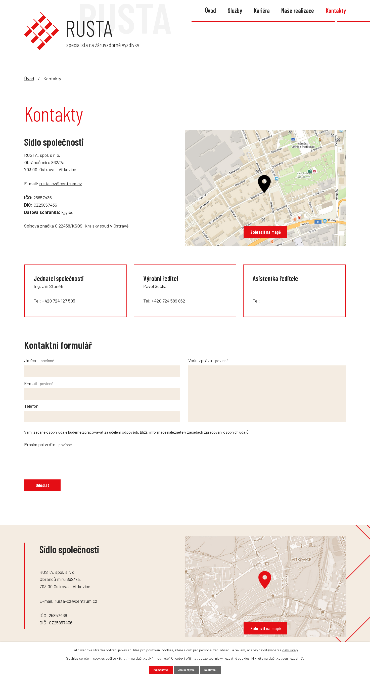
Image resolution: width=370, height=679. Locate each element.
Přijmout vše (158, 670)
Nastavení (213, 670)
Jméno (39, 360)
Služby (235, 10)
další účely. (290, 649)
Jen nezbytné (186, 670)
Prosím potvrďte (48, 444)
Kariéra (262, 10)
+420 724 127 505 (58, 301)
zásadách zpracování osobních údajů (218, 432)
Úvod (210, 10)
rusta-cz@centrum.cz (60, 183)
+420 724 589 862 (168, 301)
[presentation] (62, 459)
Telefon (31, 406)
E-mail (38, 383)
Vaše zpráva (208, 360)
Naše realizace (297, 10)
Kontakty (336, 10)
